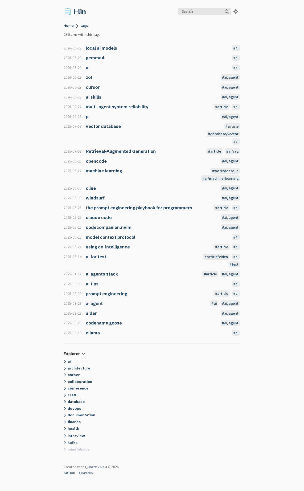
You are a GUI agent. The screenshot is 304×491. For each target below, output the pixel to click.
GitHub (69, 473)
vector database (103, 126)
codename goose (104, 323)
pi (88, 116)
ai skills (93, 97)
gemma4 (95, 58)
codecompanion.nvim (108, 227)
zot (89, 77)
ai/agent (231, 77)
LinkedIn (86, 473)
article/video (217, 256)
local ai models (101, 48)
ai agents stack (102, 274)
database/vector (224, 133)
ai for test (96, 257)
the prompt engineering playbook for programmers (139, 208)
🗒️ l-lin (75, 12)
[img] (227, 11)
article (222, 106)
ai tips (92, 284)
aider (91, 313)
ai (236, 48)
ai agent (94, 303)
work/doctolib (226, 170)
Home (69, 25)
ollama (93, 333)
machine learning (104, 171)
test (235, 264)
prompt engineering (106, 293)
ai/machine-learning (221, 178)
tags (84, 25)
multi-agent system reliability (117, 107)
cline (91, 188)
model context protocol (110, 237)
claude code (99, 217)
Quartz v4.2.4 (96, 466)
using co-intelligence (108, 247)
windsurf (95, 198)
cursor (93, 87)
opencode (96, 161)
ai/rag (233, 151)
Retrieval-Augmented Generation (121, 151)
